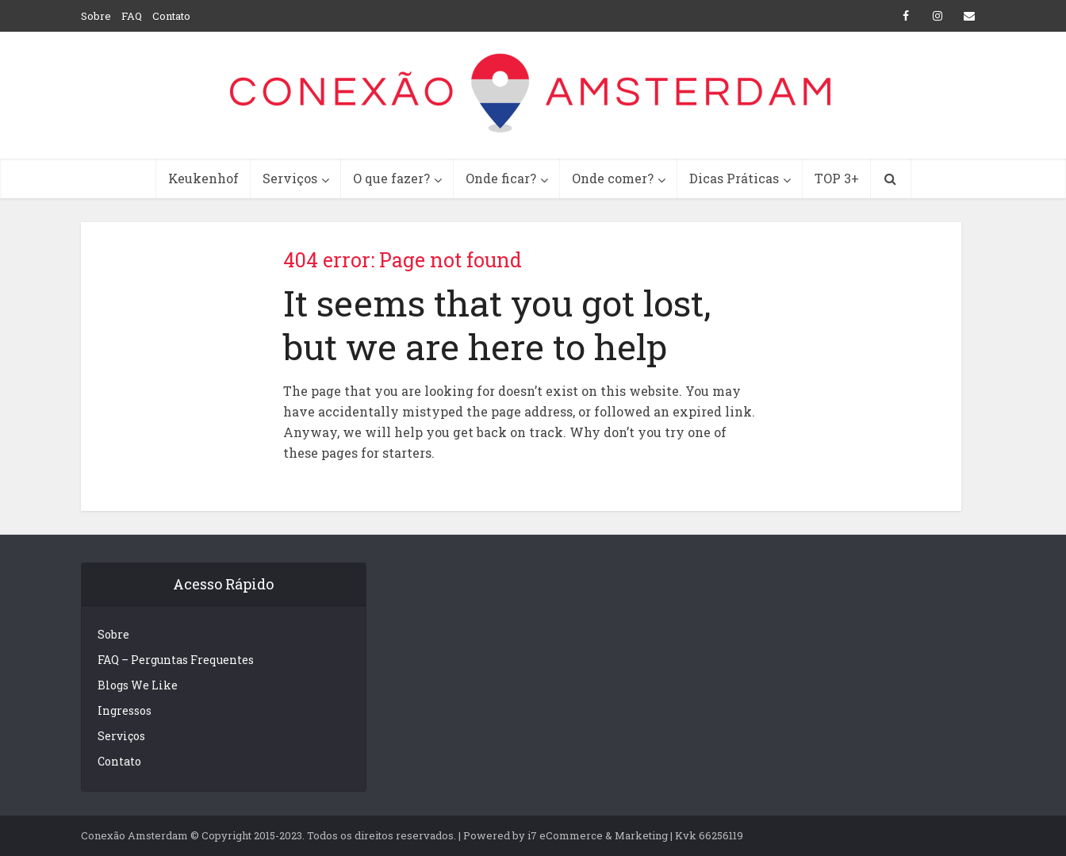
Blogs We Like (138, 685)
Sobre (96, 16)
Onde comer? (613, 178)
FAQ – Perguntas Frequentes (176, 659)
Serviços (290, 178)
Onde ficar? (501, 178)
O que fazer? (391, 178)
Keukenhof (203, 178)
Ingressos (124, 710)
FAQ (131, 16)
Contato (171, 16)
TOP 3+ (837, 178)
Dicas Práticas (734, 178)
